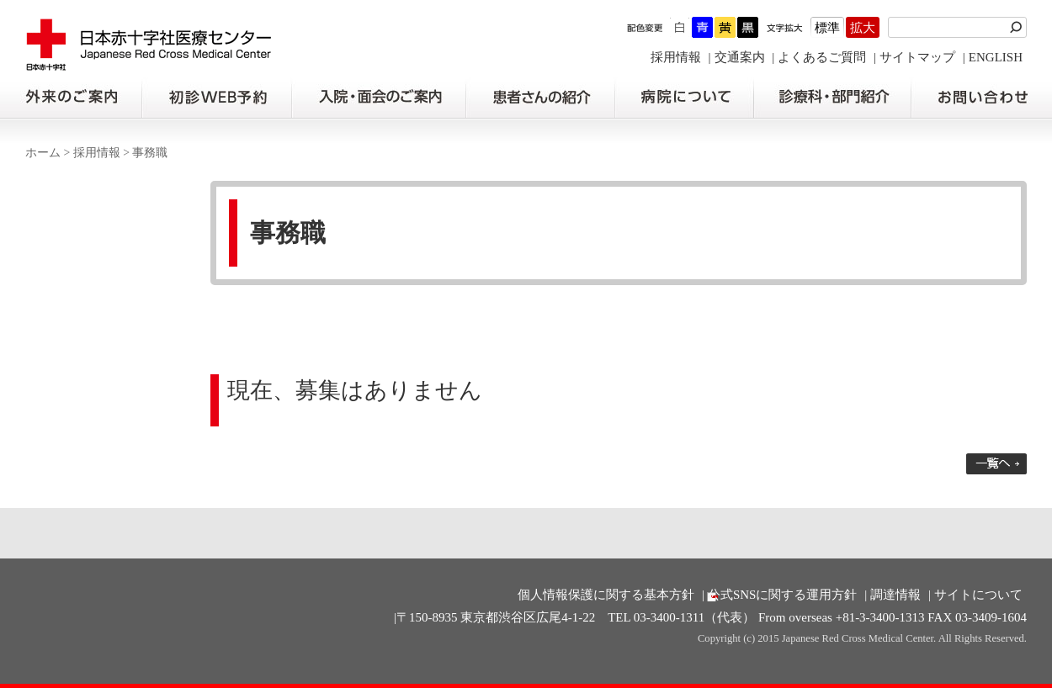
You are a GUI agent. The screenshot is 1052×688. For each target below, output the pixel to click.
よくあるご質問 (822, 57)
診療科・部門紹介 (832, 97)
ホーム (43, 152)
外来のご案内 (70, 97)
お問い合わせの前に (981, 97)
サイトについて (978, 594)
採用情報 (676, 57)
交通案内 (740, 57)
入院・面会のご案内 (378, 97)
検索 (1018, 27)
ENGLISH (996, 57)
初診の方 (216, 97)
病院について (684, 97)
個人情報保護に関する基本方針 (606, 594)
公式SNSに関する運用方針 (783, 594)
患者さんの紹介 (540, 97)
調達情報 (895, 594)
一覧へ (996, 463)
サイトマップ (917, 57)
